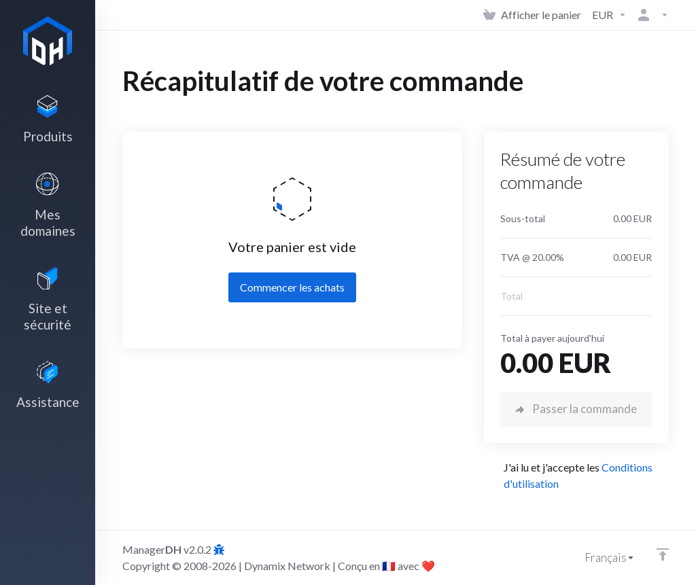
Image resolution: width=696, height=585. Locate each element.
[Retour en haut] (663, 554)
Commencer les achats (292, 287)
